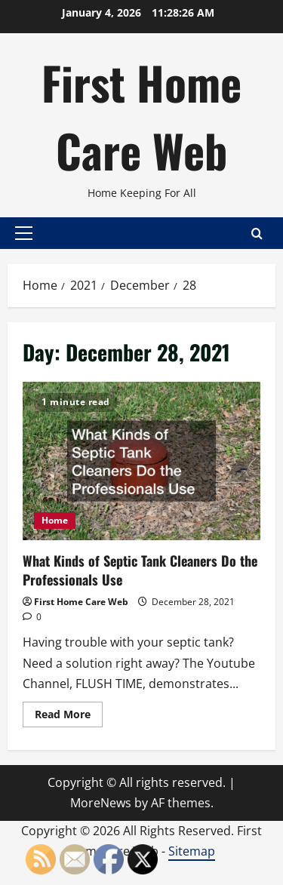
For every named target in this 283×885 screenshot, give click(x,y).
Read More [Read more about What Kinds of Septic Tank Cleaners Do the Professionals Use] (69, 716)
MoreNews (100, 802)
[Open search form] (257, 232)
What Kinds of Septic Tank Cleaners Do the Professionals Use (141, 461)
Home (55, 520)
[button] (24, 233)
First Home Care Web (141, 115)
